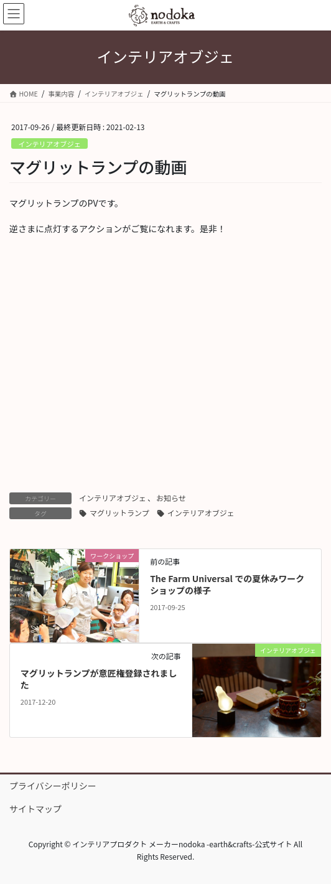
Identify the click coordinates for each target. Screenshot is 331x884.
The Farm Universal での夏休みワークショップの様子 (227, 584)
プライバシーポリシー (52, 785)
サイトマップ (35, 808)
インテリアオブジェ (49, 144)
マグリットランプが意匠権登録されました (99, 679)
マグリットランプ (119, 512)
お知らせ (171, 497)
